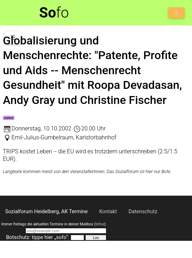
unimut (8, 118)
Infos (99, 224)
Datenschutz (143, 212)
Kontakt (108, 212)
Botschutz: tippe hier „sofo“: (37, 237)
